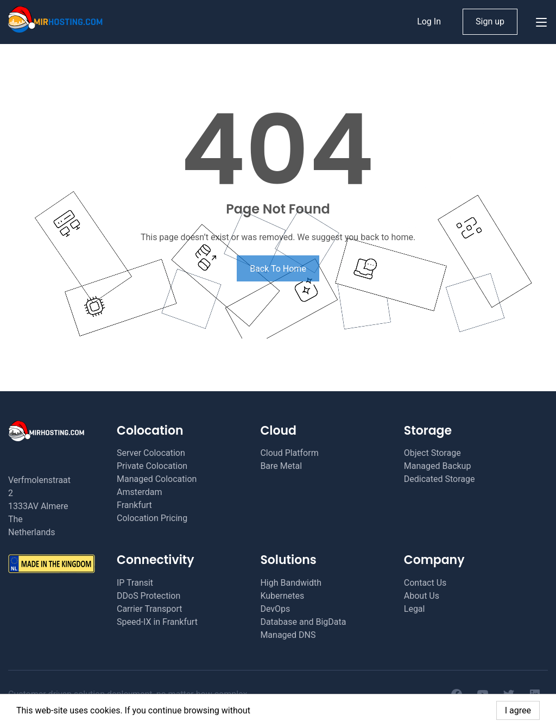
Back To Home (278, 269)
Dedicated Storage (439, 479)
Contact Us (425, 583)
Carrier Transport (149, 609)
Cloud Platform (289, 453)
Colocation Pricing (152, 518)
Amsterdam (139, 492)
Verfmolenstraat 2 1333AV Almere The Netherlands (39, 506)
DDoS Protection (148, 596)
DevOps (275, 609)
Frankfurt (134, 505)
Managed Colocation (157, 479)
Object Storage (432, 453)
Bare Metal (281, 466)
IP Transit (135, 583)
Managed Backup (437, 466)
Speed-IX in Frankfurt (157, 622)
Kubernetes (282, 596)
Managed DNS (287, 635)
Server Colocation (151, 453)
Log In (429, 21)
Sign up (490, 21)
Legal (414, 609)
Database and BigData (303, 622)
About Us (421, 596)
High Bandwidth (290, 583)
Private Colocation (152, 466)
